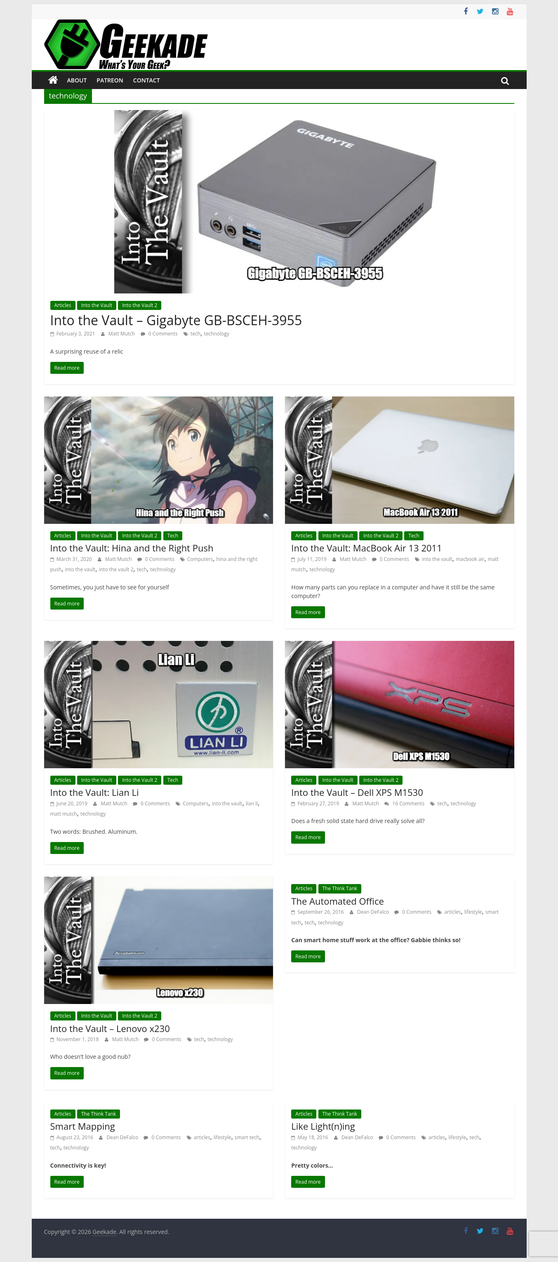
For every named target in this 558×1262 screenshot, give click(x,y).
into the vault (80, 569)
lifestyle (473, 911)
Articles (62, 305)
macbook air (470, 559)
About (77, 80)
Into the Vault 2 (139, 305)
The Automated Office (337, 901)
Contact (146, 80)
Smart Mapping (82, 1126)
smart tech (247, 1137)
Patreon (110, 80)
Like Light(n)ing (323, 1126)
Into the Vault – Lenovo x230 (110, 1028)
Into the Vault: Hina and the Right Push (132, 548)
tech (195, 333)
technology (216, 333)
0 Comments (159, 333)
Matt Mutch (122, 333)
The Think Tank (340, 888)
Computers (200, 559)
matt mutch (63, 813)
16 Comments (404, 803)
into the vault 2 (116, 569)
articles (452, 911)
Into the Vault (96, 305)
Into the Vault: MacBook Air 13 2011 (366, 548)
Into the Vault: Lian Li (94, 792)
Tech (172, 535)
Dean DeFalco (373, 911)
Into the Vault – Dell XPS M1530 (357, 792)
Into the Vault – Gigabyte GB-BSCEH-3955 (176, 320)
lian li (252, 803)
